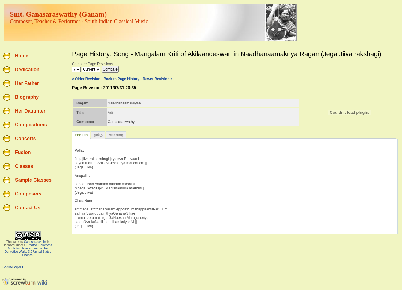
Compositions (31, 124)
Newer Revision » (157, 79)
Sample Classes (33, 180)
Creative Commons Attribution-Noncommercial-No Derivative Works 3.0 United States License (28, 250)
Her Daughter (30, 110)
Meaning (116, 135)
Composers (28, 193)
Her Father (27, 83)
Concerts (25, 138)
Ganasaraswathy (35, 241)
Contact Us (27, 207)
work (16, 241)
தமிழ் (98, 135)
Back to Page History (121, 79)
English (81, 135)
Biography (27, 97)
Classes (24, 166)
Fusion (23, 152)
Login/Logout (12, 267)
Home (21, 55)
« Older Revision (86, 79)
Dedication (27, 69)
